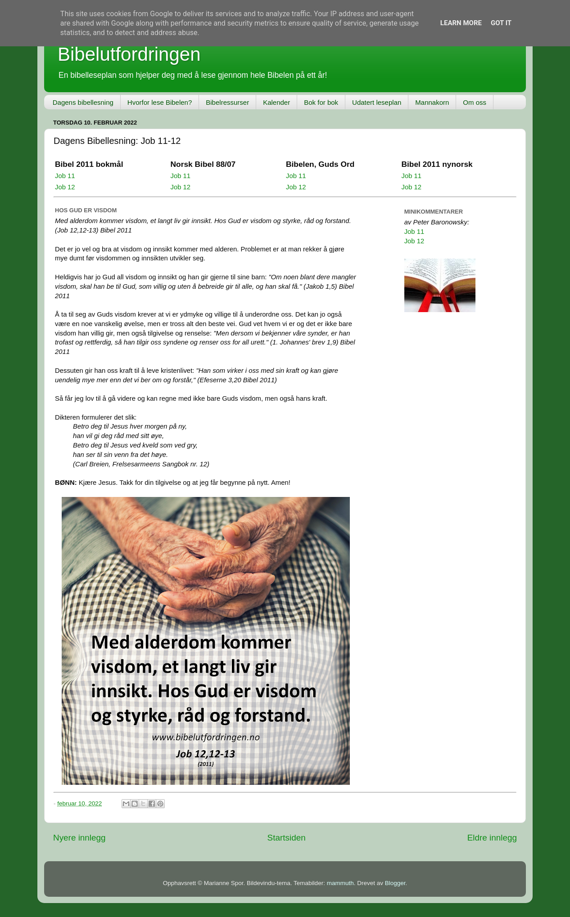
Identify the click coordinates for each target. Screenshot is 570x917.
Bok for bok (321, 102)
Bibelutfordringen (129, 54)
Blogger (395, 883)
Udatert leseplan (376, 102)
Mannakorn (432, 102)
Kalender (276, 102)
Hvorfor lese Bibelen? (159, 102)
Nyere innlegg (79, 837)
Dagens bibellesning (83, 102)
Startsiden (286, 837)
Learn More (461, 23)
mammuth (340, 883)
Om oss (474, 102)
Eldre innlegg (492, 837)
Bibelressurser (227, 102)
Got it (501, 23)
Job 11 (65, 175)
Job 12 (65, 187)
